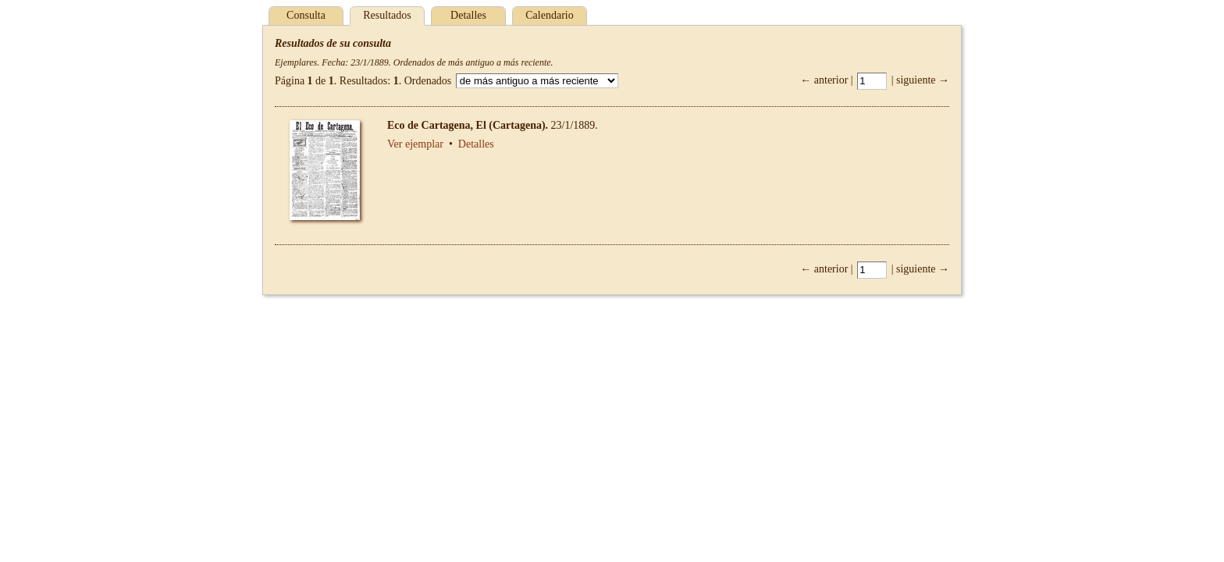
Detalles (468, 15)
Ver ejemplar (415, 144)
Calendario (549, 15)
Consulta (306, 15)
